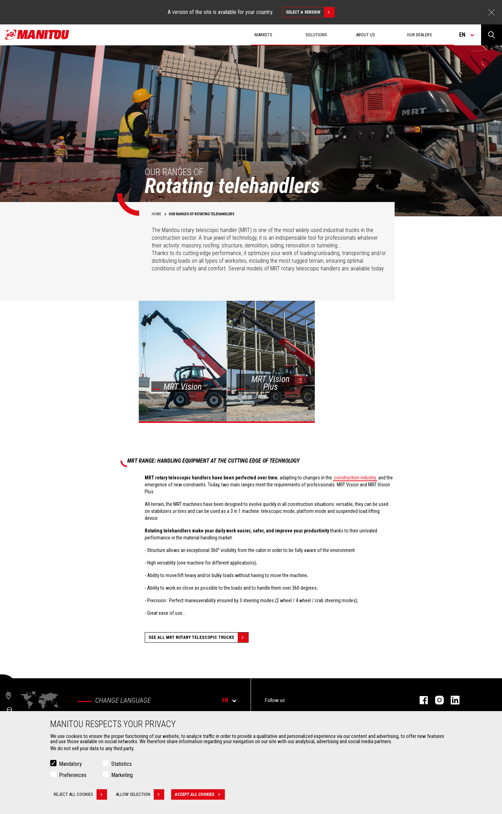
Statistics (121, 764)
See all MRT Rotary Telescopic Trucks (198, 637)
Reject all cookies (80, 794)
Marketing (122, 775)
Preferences (72, 775)
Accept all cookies (200, 794)
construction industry (355, 477)
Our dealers (419, 34)
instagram (436, 700)
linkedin (451, 700)
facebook (420, 700)
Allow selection (140, 794)
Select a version (310, 12)
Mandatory (70, 764)
